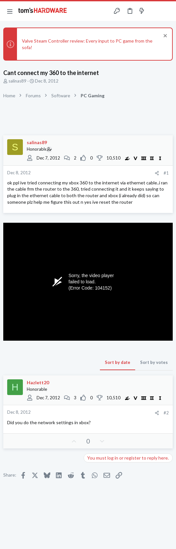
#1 (166, 173)
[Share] (156, 173)
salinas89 (17, 81)
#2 (166, 412)
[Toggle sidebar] (154, 11)
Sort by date (117, 362)
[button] (9, 11)
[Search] (167, 11)
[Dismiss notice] (164, 36)
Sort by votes (154, 362)
